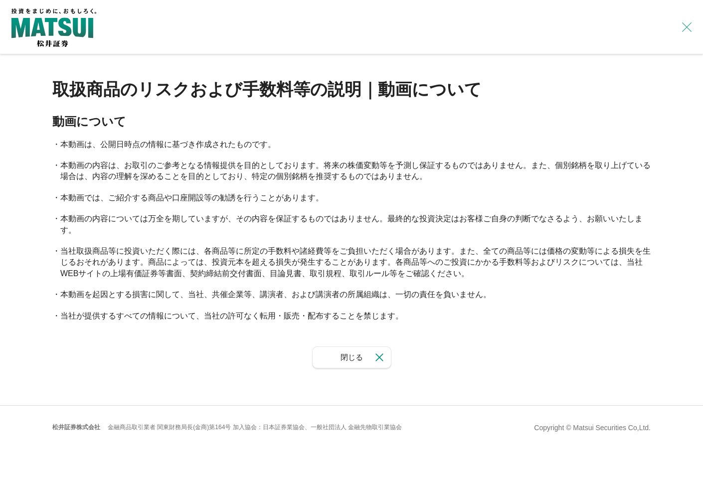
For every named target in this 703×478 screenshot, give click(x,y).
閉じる (352, 357)
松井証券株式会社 (76, 427)
